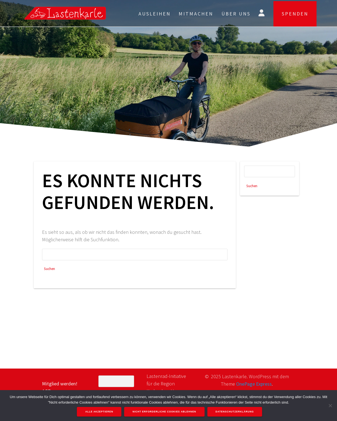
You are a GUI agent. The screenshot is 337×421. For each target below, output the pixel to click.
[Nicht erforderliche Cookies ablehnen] (330, 405)
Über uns (235, 13)
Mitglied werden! (59, 383)
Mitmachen (196, 13)
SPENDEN (295, 13)
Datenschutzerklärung (235, 412)
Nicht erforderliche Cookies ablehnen (165, 412)
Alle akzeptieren (100, 412)
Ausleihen (155, 13)
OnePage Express (254, 384)
